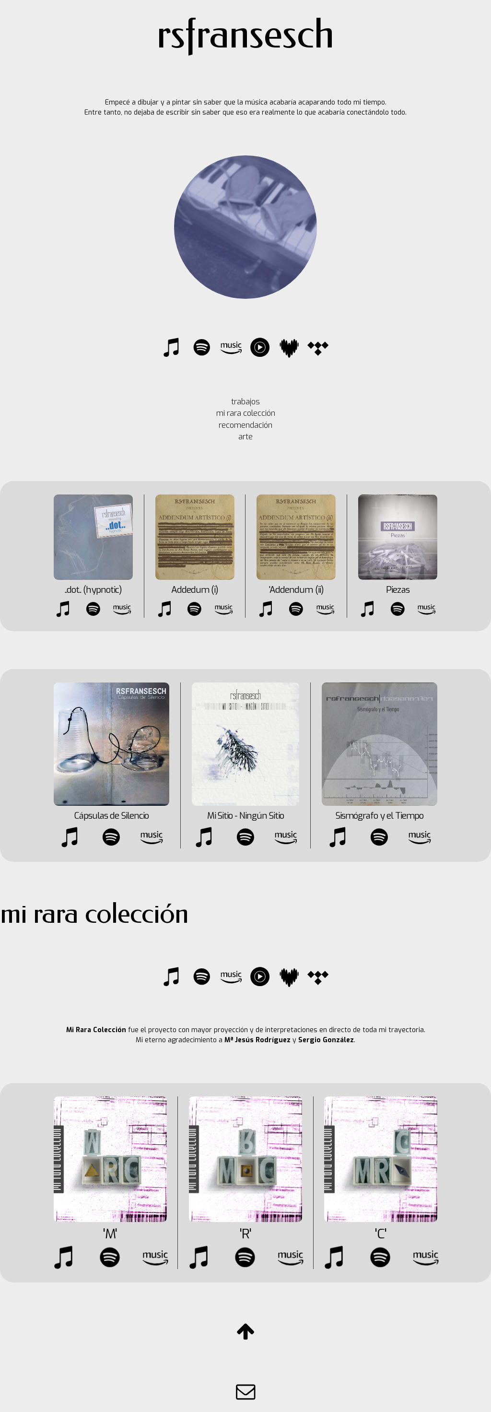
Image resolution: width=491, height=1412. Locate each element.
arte (245, 437)
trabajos (245, 402)
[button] (172, 347)
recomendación (245, 425)
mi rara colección (245, 413)
